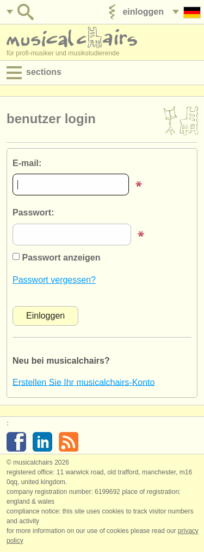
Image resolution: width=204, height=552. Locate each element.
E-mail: (27, 163)
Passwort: (33, 212)
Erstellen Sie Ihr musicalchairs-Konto (83, 381)
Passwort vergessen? (54, 279)
